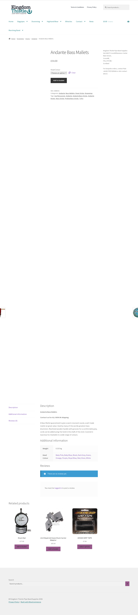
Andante (34, 39)
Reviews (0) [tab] (13, 421)
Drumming (36, 21)
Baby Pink (59, 455)
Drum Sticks (79, 93)
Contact (79, 21)
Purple (65, 458)
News (91, 21)
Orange (59, 458)
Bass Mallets (70, 93)
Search (11, 580)
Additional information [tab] (18, 414)
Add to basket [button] (22, 547)
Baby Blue (68, 455)
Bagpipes (21, 21)
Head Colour (55, 70)
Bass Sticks (60, 99)
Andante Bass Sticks (80, 96)
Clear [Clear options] (73, 73)
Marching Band (14, 30)
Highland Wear (52, 21)
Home (11, 21)
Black (75, 455)
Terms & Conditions (77, 7)
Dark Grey (81, 455)
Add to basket (58, 80)
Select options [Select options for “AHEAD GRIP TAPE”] (85, 547)
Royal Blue (72, 458)
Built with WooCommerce (31, 602)
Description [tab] (13, 407)
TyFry (81, 99)
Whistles (68, 21)
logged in (58, 488)
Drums (28, 39)
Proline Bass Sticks (72, 99)
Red (78, 458)
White (88, 458)
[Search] (127, 583)
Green (88, 455)
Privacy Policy (91, 7)
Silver (83, 458)
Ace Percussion (59, 96)
